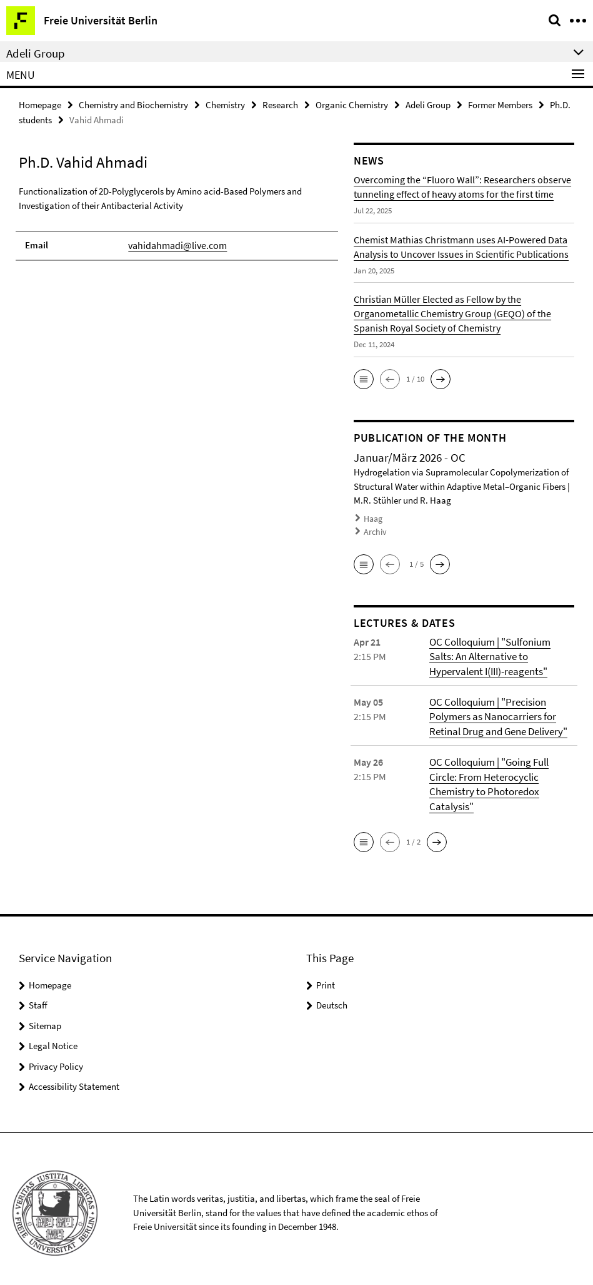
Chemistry (225, 104)
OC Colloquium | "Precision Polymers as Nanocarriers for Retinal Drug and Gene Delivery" (496, 711)
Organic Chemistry (352, 104)
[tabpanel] (177, 221)
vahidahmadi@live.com (174, 244)
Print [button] (325, 977)
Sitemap (45, 1017)
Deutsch (331, 997)
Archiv (374, 529)
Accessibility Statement (74, 1078)
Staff (38, 997)
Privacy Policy (56, 1058)
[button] (364, 377)
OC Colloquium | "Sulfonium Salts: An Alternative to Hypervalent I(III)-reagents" (501, 652)
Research (280, 104)
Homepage (40, 104)
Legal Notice (53, 1038)
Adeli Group (428, 104)
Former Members (500, 104)
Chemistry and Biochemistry (133, 104)
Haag (373, 517)
